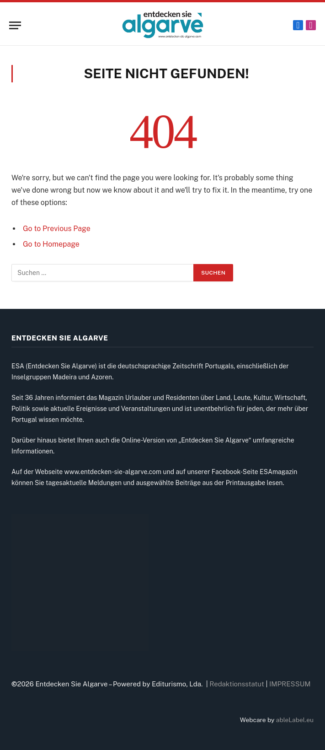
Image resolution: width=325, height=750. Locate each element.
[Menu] (15, 25)
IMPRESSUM (290, 684)
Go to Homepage (51, 244)
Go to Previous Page (57, 228)
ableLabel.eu (295, 719)
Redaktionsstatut (236, 684)
